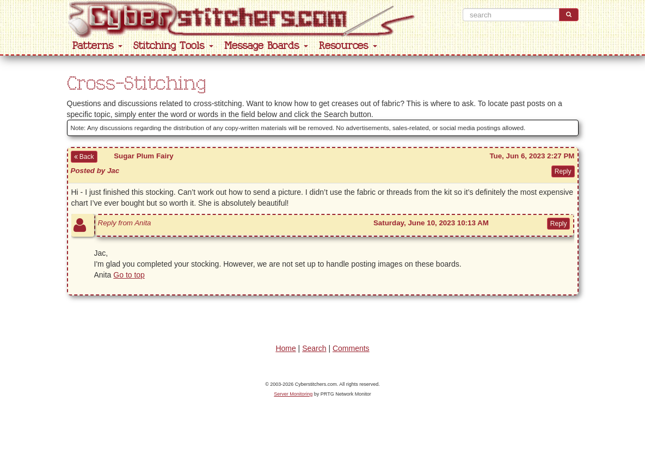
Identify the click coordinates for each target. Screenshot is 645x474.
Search (314, 348)
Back (84, 157)
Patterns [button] (97, 46)
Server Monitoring (293, 394)
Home (285, 348)
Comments (351, 348)
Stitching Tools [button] (173, 46)
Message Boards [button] (266, 46)
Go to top (129, 274)
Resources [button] (348, 46)
